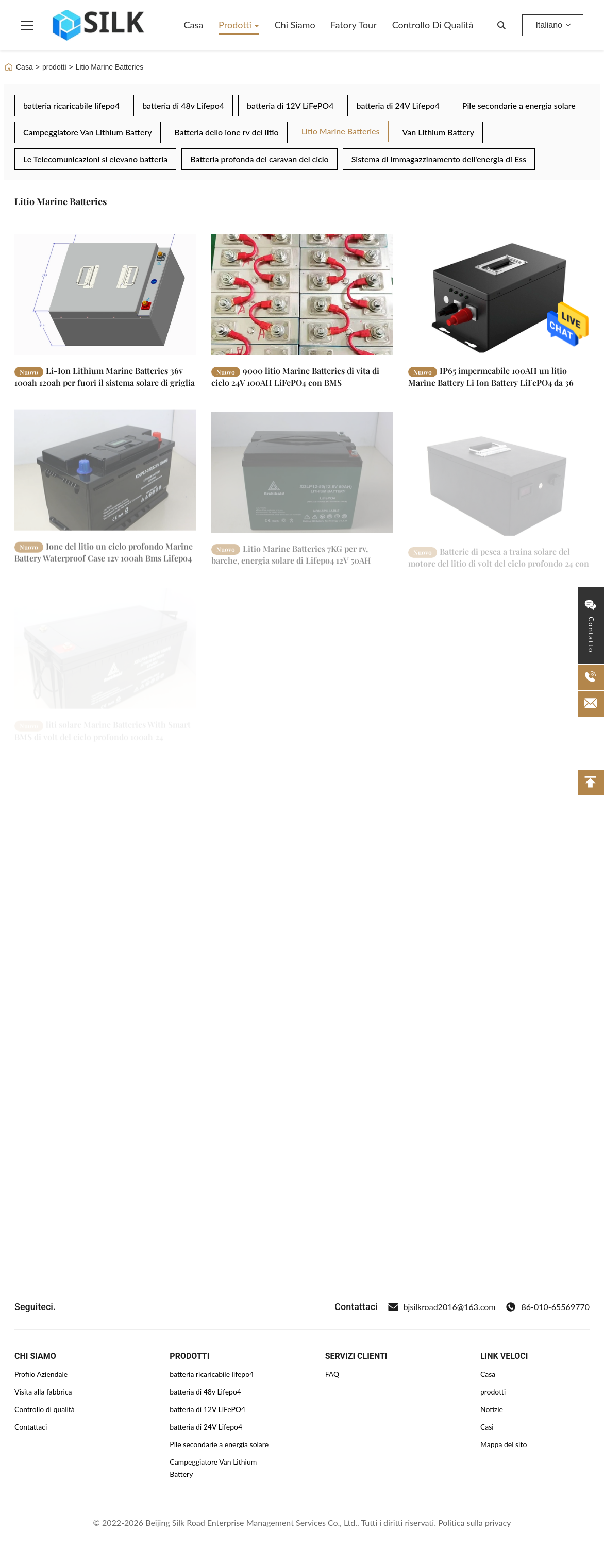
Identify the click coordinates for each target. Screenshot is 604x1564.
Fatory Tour (354, 24)
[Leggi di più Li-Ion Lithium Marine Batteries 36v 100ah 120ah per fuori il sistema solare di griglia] (105, 294)
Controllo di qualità (433, 24)
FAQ (332, 1374)
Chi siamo (295, 24)
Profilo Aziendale (41, 1374)
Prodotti (236, 24)
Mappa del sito (503, 1444)
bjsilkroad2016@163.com (442, 1307)
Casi (487, 1426)
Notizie (491, 1409)
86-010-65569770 (548, 1307)
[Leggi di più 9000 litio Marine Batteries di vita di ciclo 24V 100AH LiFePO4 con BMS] (302, 294)
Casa (193, 24)
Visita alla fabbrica (43, 1391)
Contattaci (30, 1426)
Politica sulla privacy (474, 1522)
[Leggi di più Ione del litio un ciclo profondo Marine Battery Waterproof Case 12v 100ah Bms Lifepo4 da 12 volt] (105, 478)
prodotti (54, 67)
